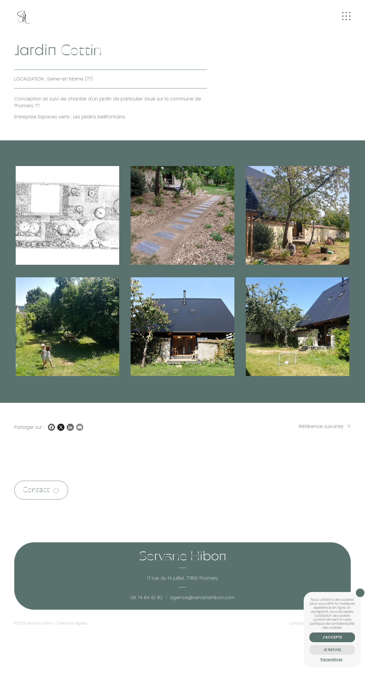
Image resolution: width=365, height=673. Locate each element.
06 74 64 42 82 (146, 598)
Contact (36, 490)
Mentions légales (73, 623)
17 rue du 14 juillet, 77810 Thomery (182, 578)
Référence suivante (321, 426)
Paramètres (331, 659)
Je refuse (332, 649)
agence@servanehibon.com (202, 598)
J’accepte (332, 637)
